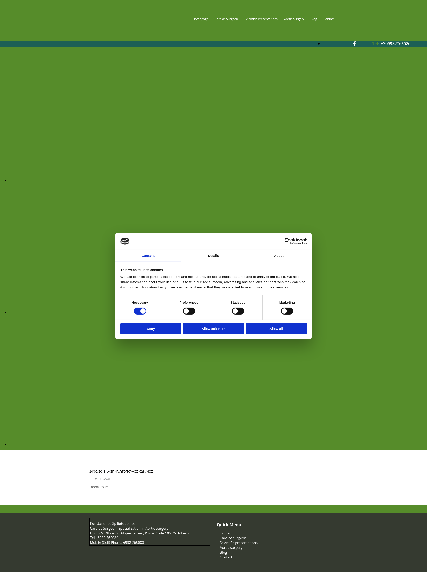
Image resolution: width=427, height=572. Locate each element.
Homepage (200, 19)
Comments (163, 471)
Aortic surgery (231, 547)
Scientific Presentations (261, 19)
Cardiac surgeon (233, 538)
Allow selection (213, 329)
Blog (314, 19)
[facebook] (354, 43)
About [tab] (279, 255)
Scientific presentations (239, 542)
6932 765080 (107, 537)
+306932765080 (396, 43)
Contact (329, 19)
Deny (151, 329)
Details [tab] (213, 255)
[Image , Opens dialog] (218, 180)
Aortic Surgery (294, 19)
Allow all (276, 329)
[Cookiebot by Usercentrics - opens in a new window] (288, 241)
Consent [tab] (148, 255)
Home (225, 533)
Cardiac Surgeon (226, 19)
